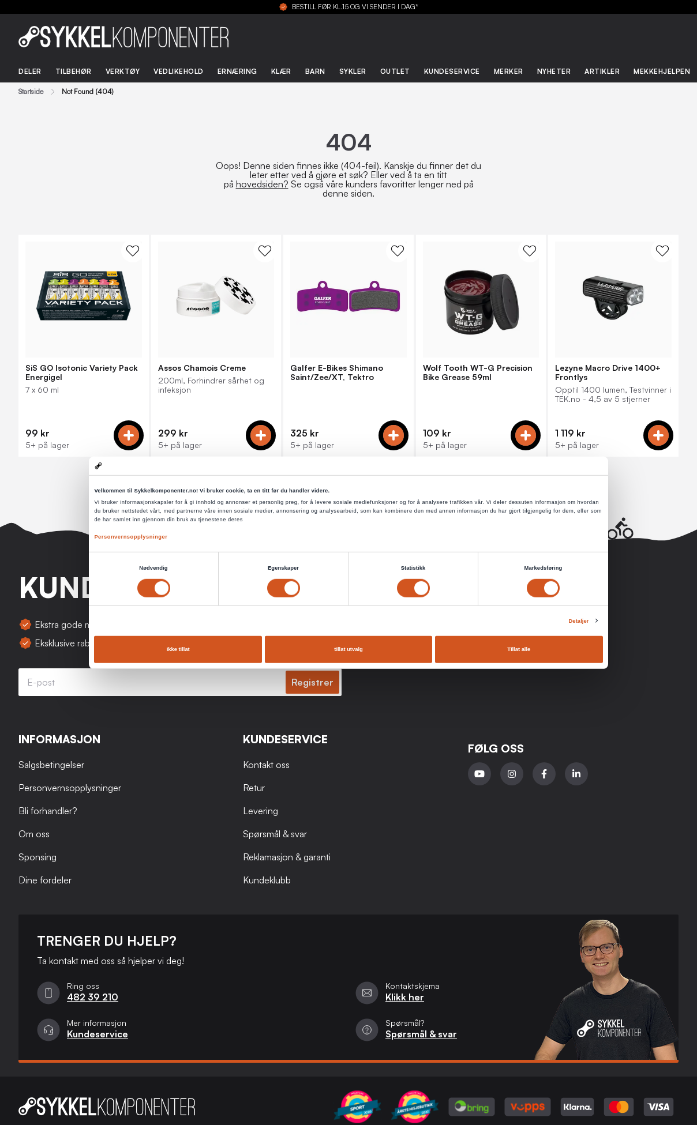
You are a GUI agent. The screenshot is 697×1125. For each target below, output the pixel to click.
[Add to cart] (128, 435)
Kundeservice (452, 71)
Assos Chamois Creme (202, 368)
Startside (30, 92)
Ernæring (237, 71)
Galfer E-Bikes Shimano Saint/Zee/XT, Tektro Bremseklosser (336, 372)
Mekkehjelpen (662, 71)
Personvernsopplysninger (130, 537)
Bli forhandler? (47, 811)
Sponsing (37, 857)
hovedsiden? (262, 184)
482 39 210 (92, 997)
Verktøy (123, 71)
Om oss (34, 834)
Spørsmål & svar (275, 834)
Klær (281, 71)
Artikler (602, 71)
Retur (254, 787)
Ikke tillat (178, 649)
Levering (260, 811)
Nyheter (554, 71)
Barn (315, 71)
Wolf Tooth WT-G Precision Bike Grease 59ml (478, 372)
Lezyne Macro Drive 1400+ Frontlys (608, 372)
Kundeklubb (267, 880)
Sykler (352, 71)
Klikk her (404, 997)
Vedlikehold (178, 71)
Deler (30, 71)
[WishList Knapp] (132, 250)
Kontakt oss (266, 764)
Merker (508, 71)
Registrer (312, 682)
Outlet (395, 71)
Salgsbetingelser (51, 764)
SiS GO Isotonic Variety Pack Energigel (81, 372)
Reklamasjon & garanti (287, 857)
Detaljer (578, 621)
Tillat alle (518, 649)
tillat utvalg (348, 649)
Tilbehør (73, 71)
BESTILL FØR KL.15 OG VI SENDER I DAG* (355, 6)
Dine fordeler (45, 880)
